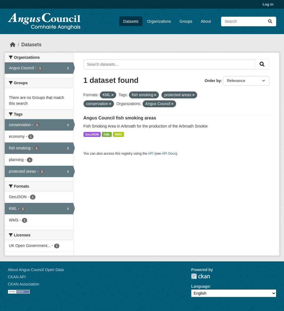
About (206, 21)
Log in (268, 4)
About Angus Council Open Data (36, 269)
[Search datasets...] (248, 21)
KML (107, 134)
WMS (118, 134)
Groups (185, 21)
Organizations (159, 21)
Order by (213, 80)
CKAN (200, 276)
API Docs (169, 154)
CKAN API (17, 277)
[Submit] (270, 21)
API (151, 154)
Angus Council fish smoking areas (119, 118)
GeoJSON (92, 134)
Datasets (130, 21)
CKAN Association (23, 284)
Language (200, 286)
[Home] (13, 44)
